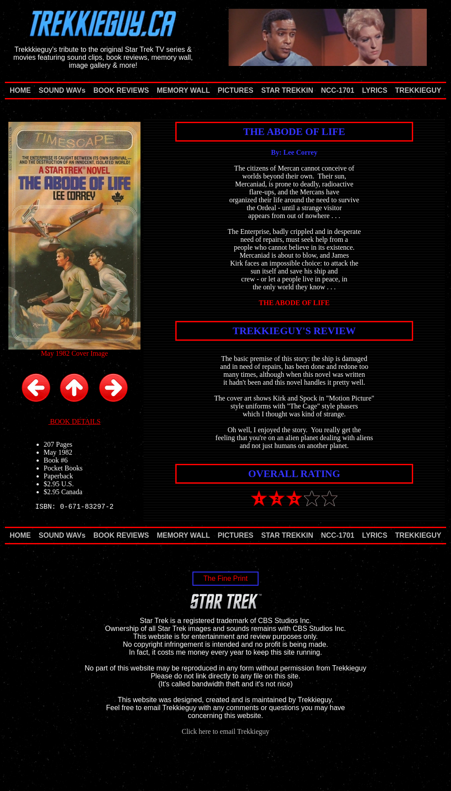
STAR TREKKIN (287, 90)
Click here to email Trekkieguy (225, 731)
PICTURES (235, 90)
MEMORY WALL (183, 90)
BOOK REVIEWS (121, 90)
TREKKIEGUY (418, 90)
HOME (20, 90)
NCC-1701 (338, 90)
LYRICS (374, 90)
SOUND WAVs (62, 90)
